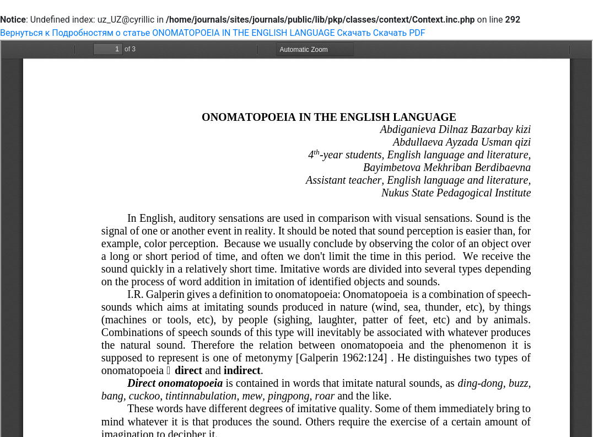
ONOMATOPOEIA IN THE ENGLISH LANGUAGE (244, 33)
